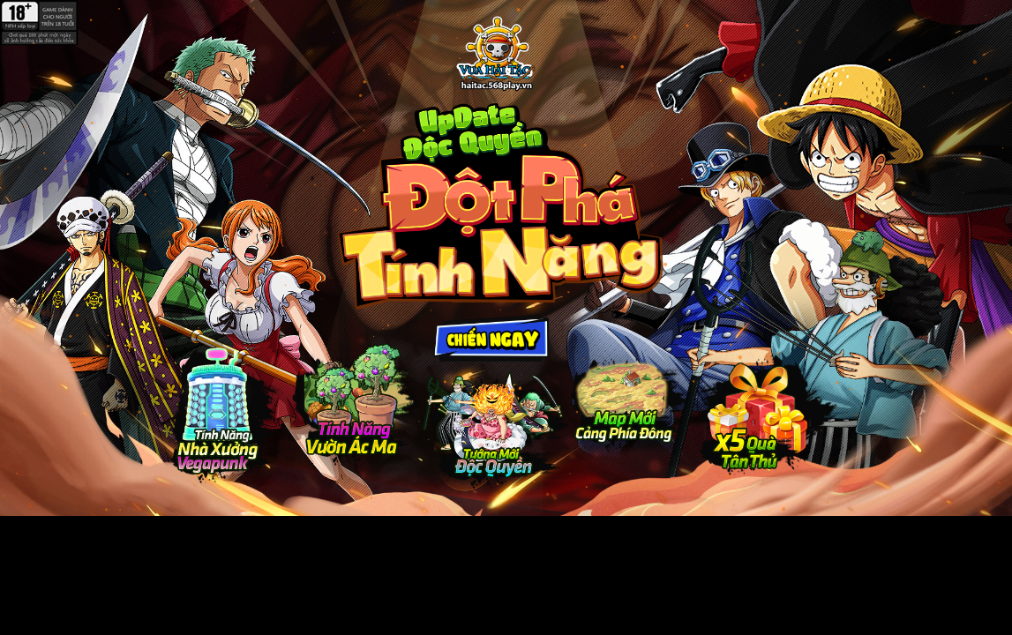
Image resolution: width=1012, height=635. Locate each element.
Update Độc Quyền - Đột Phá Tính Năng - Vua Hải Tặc (495, 54)
